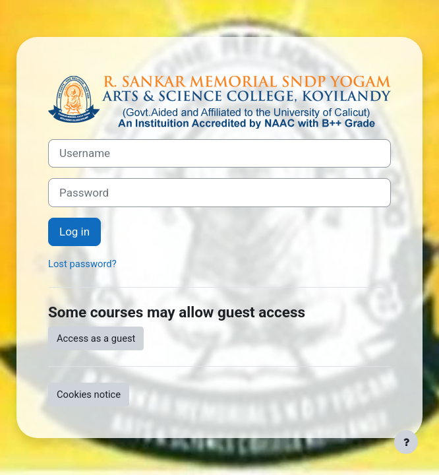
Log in (74, 231)
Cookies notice (89, 394)
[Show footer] (406, 442)
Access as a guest (96, 338)
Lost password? (82, 264)
